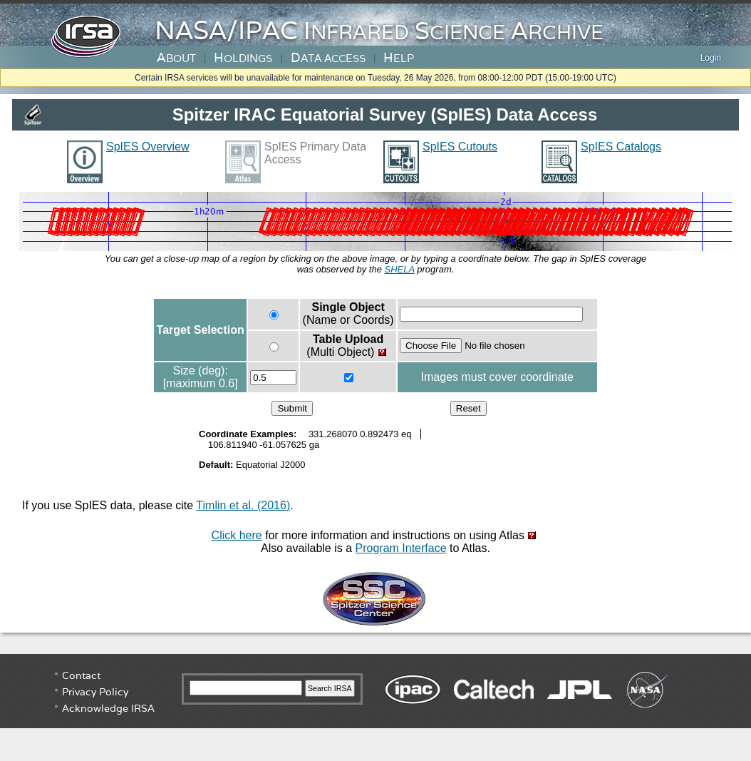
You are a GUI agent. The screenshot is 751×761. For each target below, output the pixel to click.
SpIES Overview (147, 147)
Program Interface (401, 548)
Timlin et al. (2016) (243, 505)
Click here (237, 535)
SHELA (400, 269)
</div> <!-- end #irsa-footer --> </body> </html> (375, 707)
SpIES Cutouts (460, 147)
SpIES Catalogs (621, 147)
